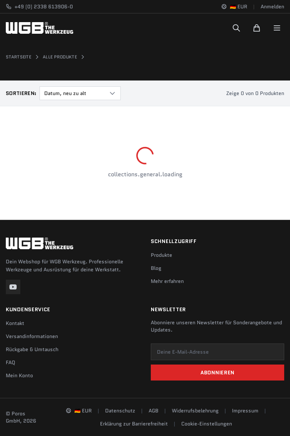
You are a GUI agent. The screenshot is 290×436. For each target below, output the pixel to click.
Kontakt (15, 323)
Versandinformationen (32, 336)
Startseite (18, 57)
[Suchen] (236, 28)
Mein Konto (19, 375)
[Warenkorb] (256, 28)
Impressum (245, 410)
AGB (153, 410)
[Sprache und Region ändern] (234, 6)
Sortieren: (21, 93)
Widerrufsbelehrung (195, 410)
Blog (156, 268)
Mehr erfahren (167, 281)
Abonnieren (217, 372)
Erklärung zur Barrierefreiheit (134, 423)
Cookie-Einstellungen (206, 423)
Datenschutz (120, 410)
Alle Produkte (60, 57)
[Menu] (277, 28)
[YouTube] (13, 287)
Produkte (161, 255)
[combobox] (80, 93)
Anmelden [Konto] (272, 6)
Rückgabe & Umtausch (32, 349)
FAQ (10, 362)
